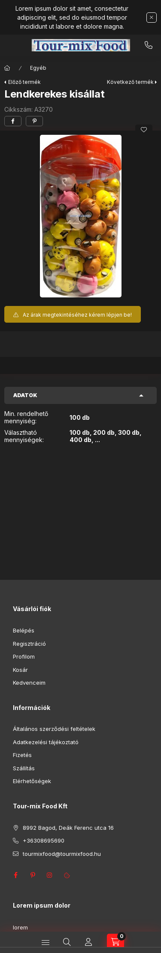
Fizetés (22, 754)
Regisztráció (29, 643)
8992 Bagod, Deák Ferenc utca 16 (68, 827)
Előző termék (24, 82)
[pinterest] (34, 121)
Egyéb (38, 68)
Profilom (24, 656)
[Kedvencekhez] (143, 130)
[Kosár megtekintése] (115, 942)
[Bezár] (151, 17)
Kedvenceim (29, 682)
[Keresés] (67, 942)
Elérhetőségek (32, 781)
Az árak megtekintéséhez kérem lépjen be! (77, 315)
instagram (49, 875)
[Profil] (88, 942)
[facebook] (12, 121)
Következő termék (130, 82)
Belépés (23, 630)
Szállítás (24, 768)
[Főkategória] (7, 68)
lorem (20, 927)
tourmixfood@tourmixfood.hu (62, 853)
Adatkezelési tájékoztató (46, 742)
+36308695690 (148, 45)
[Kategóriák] (45, 942)
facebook (15, 875)
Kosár (20, 669)
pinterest (32, 875)
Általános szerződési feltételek (54, 728)
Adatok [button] (25, 395)
